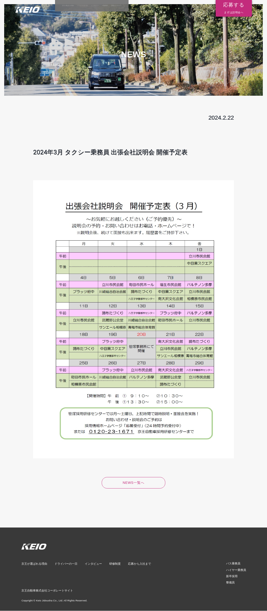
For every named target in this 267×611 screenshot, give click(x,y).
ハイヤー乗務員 (237, 570)
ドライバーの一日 (109, 5)
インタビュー (138, 5)
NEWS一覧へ (133, 483)
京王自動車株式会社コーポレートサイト (47, 590)
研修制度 (160, 5)
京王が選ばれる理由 (77, 5)
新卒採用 (233, 576)
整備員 (232, 582)
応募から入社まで (185, 5)
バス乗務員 (234, 564)
